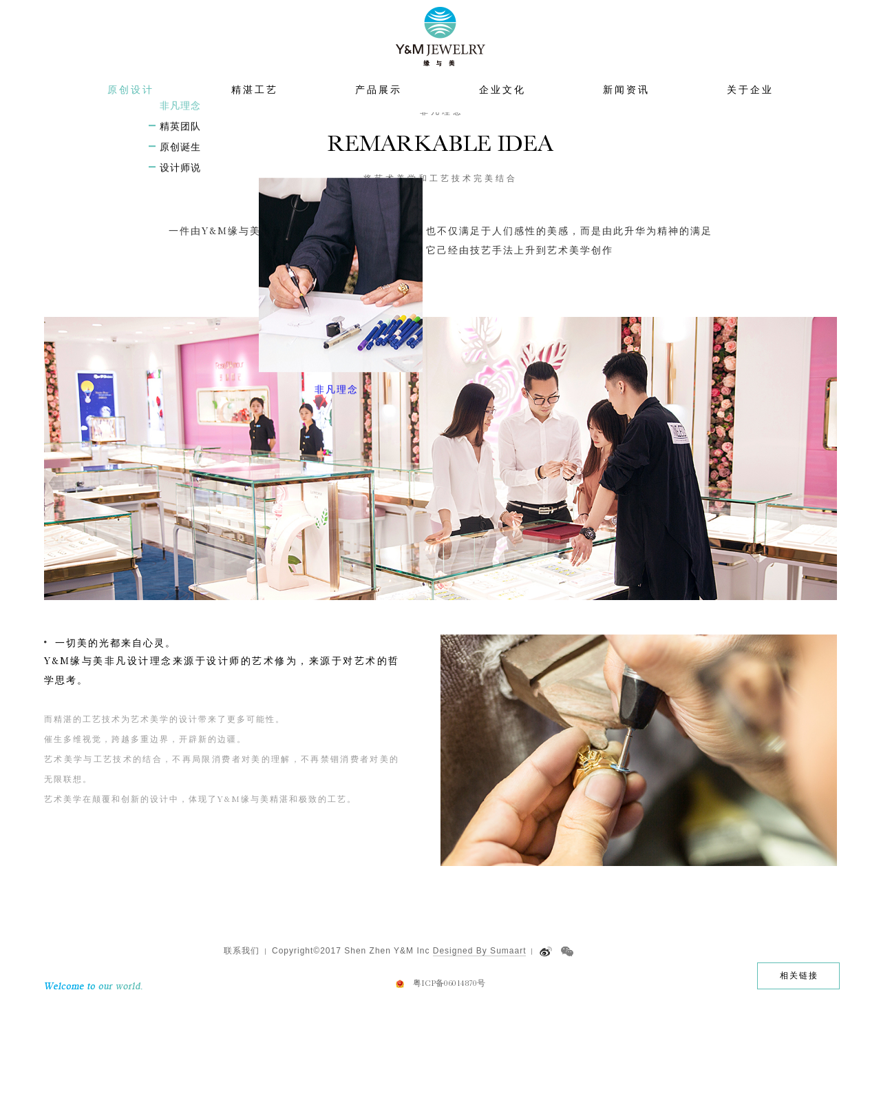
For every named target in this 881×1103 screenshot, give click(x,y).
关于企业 (750, 117)
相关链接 (799, 1068)
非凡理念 (481, 147)
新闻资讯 (626, 117)
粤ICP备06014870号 (449, 1076)
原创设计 (130, 117)
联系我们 (241, 1044)
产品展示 (378, 117)
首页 (389, 147)
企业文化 (502, 117)
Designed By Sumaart (480, 1044)
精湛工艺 (254, 117)
